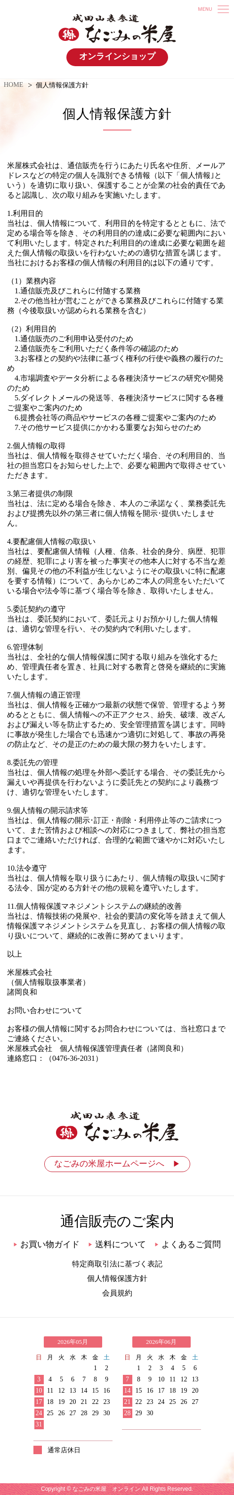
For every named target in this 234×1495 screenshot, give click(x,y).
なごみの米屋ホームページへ (117, 1163)
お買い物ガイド (46, 1244)
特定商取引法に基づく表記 (117, 1264)
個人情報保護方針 (117, 1278)
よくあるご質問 (187, 1244)
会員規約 (117, 1293)
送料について (117, 1244)
